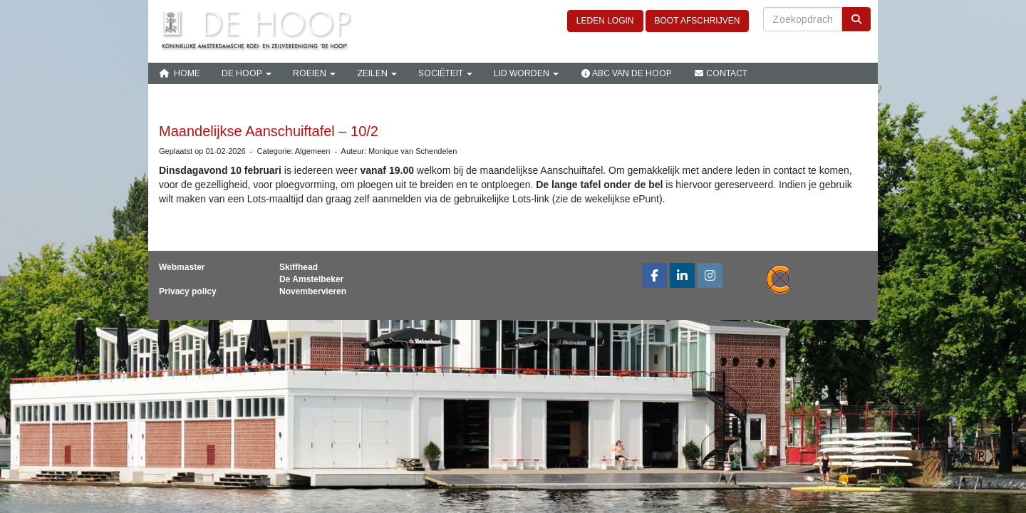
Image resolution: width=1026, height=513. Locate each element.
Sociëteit (445, 73)
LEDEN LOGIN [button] (605, 21)
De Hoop (246, 73)
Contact (720, 73)
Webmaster (181, 267)
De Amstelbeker (311, 279)
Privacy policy (188, 291)
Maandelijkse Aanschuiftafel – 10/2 (268, 131)
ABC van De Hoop (626, 73)
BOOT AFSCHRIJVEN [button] (697, 21)
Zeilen (377, 73)
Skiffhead (298, 267)
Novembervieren (312, 291)
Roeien (314, 73)
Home (179, 73)
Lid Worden (526, 73)
